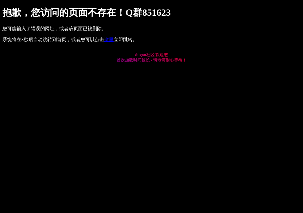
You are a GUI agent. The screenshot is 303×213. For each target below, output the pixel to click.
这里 (109, 39)
